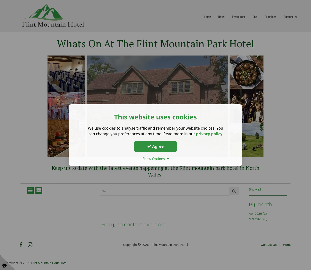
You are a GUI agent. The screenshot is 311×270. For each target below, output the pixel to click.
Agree (155, 146)
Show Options (155, 158)
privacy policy (209, 133)
